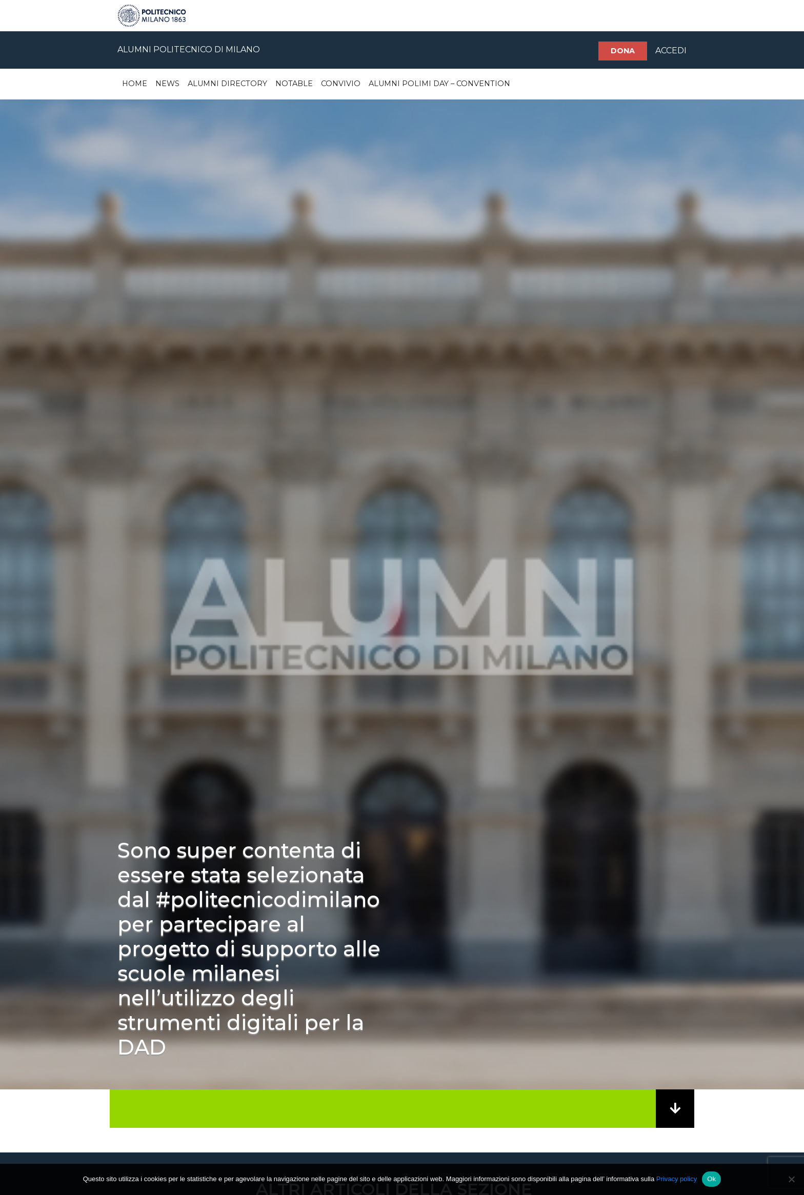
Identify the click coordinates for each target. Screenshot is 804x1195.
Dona (623, 50)
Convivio (340, 83)
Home (134, 83)
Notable (294, 83)
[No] (791, 1179)
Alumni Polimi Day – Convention (439, 83)
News (167, 83)
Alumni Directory (227, 83)
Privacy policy (676, 1179)
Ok (711, 1179)
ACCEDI (671, 50)
